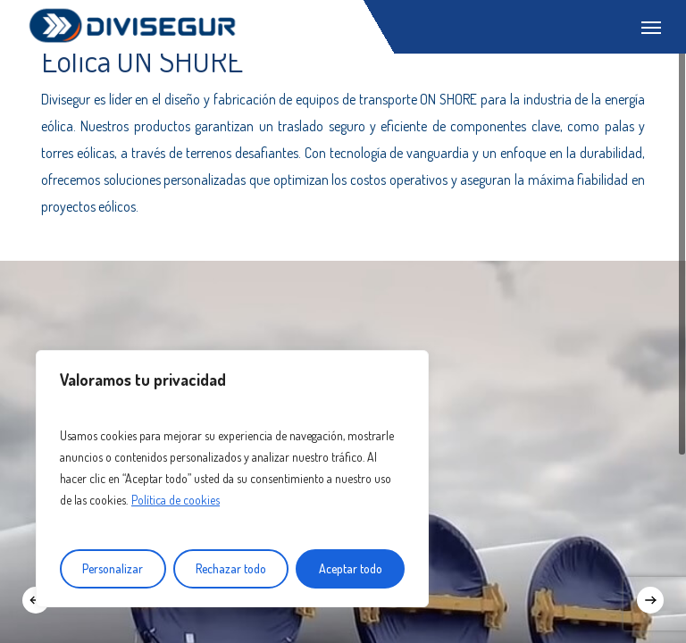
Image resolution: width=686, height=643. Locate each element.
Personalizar (112, 568)
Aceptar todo (350, 568)
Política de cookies (175, 499)
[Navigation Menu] (651, 27)
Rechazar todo (231, 568)
